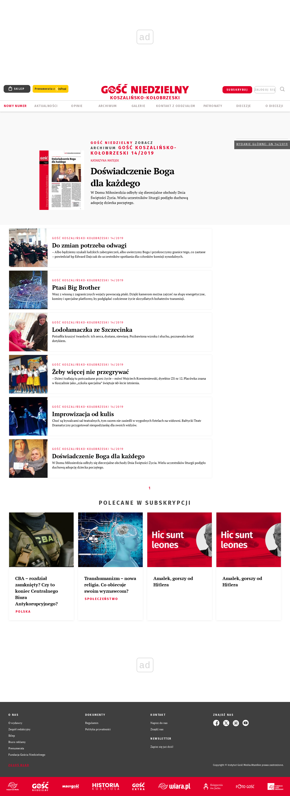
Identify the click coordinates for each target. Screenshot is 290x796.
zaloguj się (265, 89)
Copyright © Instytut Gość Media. (232, 765)
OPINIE (76, 106)
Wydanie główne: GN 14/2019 (262, 144)
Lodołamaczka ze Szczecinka (92, 329)
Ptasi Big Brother (76, 287)
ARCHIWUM (108, 106)
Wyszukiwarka (282, 89)
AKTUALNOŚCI (46, 106)
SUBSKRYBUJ (237, 89)
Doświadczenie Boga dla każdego (132, 177)
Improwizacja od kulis (83, 414)
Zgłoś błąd (18, 765)
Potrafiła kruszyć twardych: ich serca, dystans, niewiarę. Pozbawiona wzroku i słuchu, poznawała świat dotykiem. (123, 338)
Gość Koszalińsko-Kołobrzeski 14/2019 (134, 148)
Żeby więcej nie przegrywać (90, 372)
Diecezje (243, 106)
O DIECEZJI (274, 106)
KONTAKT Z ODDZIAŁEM (175, 106)
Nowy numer (15, 106)
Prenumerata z (50, 89)
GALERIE (138, 106)
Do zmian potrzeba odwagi (89, 245)
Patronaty (212, 106)
